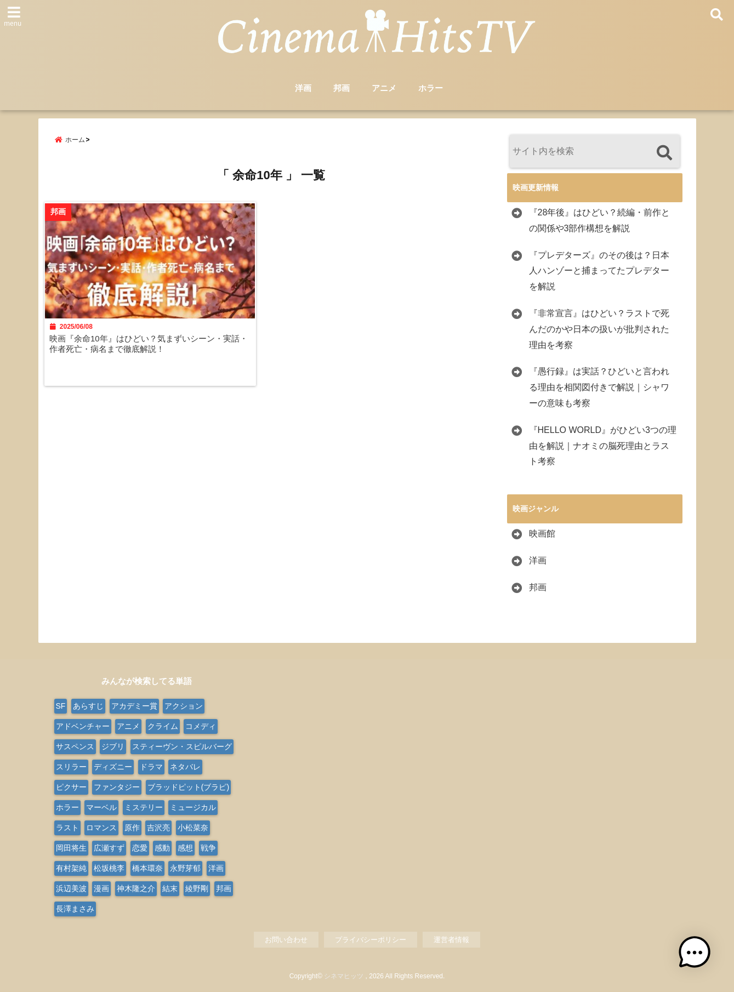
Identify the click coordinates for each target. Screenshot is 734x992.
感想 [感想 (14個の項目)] (185, 847)
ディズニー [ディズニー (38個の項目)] (113, 766)
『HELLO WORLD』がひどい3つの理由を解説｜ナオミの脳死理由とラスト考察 (602, 445)
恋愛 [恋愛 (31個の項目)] (139, 847)
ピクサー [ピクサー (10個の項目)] (71, 787)
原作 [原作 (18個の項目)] (132, 827)
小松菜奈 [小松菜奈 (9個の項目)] (193, 827)
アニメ (384, 88)
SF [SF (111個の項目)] (61, 706)
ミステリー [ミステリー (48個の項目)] (143, 807)
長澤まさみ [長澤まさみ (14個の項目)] (75, 908)
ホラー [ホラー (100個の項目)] (67, 807)
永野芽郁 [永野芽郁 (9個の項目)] (185, 868)
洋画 (303, 88)
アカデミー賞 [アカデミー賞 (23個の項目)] (134, 706)
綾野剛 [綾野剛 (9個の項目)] (196, 888)
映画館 (542, 534)
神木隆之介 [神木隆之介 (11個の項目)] (136, 888)
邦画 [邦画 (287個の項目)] (223, 888)
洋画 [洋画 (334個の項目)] (216, 868)
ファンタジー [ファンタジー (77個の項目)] (117, 787)
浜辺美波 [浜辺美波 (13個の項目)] (71, 888)
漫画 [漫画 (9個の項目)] (101, 888)
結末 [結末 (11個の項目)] (170, 888)
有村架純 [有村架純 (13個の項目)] (71, 868)
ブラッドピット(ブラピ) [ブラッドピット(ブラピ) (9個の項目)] (188, 787)
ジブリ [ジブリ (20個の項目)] (112, 746)
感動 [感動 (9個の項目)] (162, 847)
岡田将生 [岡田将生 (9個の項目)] (71, 847)
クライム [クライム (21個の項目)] (162, 726)
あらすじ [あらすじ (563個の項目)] (88, 706)
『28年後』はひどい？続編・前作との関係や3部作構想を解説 (599, 220)
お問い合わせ (286, 940)
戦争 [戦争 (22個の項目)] (208, 847)
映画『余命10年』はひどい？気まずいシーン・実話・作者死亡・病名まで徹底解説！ (150, 349)
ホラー (430, 88)
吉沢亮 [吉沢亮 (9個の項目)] (158, 827)
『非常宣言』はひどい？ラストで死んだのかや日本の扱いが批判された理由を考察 (599, 329)
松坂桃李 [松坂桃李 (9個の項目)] (109, 868)
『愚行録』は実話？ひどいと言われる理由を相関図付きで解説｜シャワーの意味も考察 (599, 387)
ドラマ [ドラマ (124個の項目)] (151, 766)
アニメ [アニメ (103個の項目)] (128, 726)
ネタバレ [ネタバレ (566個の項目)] (185, 766)
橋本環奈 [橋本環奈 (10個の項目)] (147, 868)
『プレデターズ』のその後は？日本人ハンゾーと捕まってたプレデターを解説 (599, 271)
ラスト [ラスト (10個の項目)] (67, 827)
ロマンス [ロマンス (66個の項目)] (101, 827)
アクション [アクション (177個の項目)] (183, 706)
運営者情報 (451, 940)
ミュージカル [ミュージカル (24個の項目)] (193, 807)
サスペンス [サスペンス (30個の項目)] (75, 746)
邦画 (341, 88)
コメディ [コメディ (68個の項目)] (200, 726)
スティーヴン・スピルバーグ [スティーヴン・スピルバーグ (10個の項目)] (182, 746)
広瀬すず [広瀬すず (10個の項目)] (109, 847)
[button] (700, 958)
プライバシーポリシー (370, 940)
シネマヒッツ (343, 976)
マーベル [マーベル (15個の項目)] (101, 807)
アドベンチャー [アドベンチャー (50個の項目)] (83, 726)
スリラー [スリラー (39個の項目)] (71, 766)
